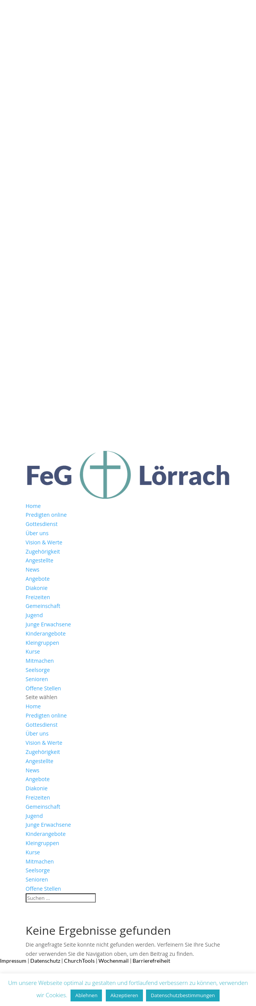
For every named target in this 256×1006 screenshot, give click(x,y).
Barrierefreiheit (151, 960)
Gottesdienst (41, 524)
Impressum (13, 960)
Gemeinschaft (43, 605)
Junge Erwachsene (48, 624)
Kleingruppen (42, 642)
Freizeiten (38, 597)
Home (33, 506)
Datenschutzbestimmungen (183, 995)
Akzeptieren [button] (124, 995)
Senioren (37, 679)
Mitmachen (40, 660)
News (32, 569)
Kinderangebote (46, 633)
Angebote (38, 578)
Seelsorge (38, 669)
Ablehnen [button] (86, 995)
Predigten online (46, 514)
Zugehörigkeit (43, 551)
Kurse (33, 651)
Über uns (37, 533)
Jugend (34, 615)
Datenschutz (45, 960)
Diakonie (37, 587)
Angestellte (39, 560)
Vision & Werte (44, 542)
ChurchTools (79, 960)
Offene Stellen (43, 688)
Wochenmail (113, 960)
